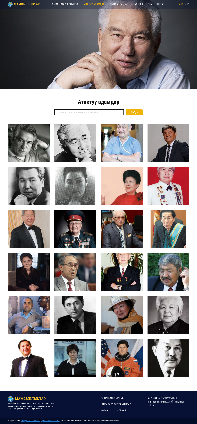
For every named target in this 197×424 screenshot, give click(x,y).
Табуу (134, 112)
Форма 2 (121, 410)
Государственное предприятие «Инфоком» (40, 421)
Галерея (138, 4)
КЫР (181, 4)
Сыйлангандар (119, 4)
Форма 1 (105, 410)
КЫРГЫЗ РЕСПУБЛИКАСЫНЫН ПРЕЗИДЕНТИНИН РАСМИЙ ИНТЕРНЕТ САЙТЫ (166, 402)
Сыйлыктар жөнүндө (65, 4)
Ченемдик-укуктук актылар (116, 404)
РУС (187, 4)
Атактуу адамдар (94, 4)
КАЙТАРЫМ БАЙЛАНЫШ (112, 398)
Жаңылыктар (156, 4)
